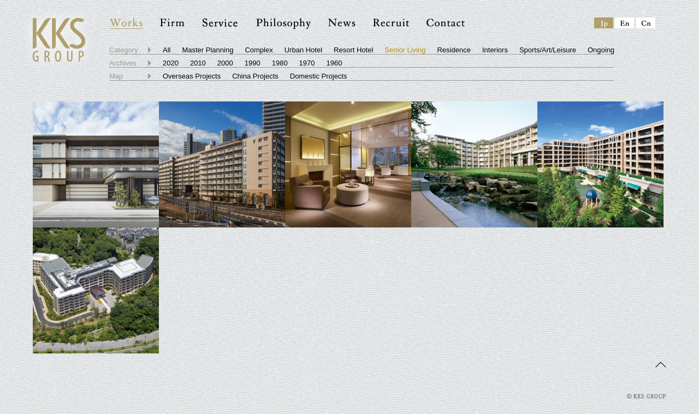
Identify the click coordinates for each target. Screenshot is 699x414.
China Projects (255, 76)
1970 (307, 63)
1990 (252, 63)
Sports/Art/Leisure (547, 50)
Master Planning (207, 50)
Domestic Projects (318, 76)
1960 (334, 63)
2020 (171, 63)
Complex (259, 50)
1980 (280, 63)
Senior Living (404, 50)
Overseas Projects (192, 76)
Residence (453, 50)
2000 (225, 63)
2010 (198, 63)
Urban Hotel (303, 50)
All (166, 50)
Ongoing (601, 50)
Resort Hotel (353, 50)
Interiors (495, 50)
